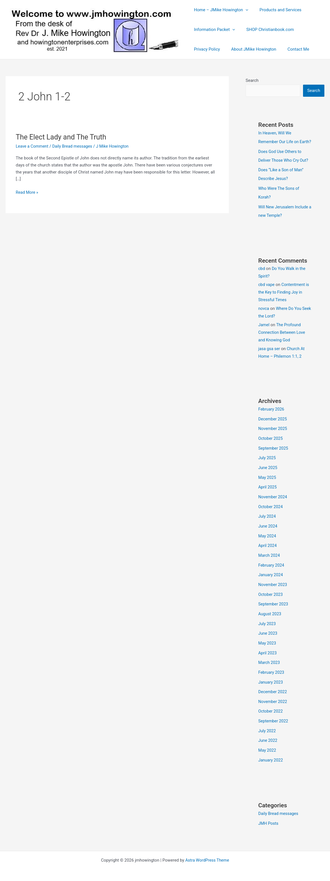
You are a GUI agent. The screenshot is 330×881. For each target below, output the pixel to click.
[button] (244, 10)
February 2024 (271, 567)
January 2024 (271, 576)
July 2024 (267, 519)
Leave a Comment (33, 146)
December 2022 (273, 690)
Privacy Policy (205, 49)
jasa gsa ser (269, 354)
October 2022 (271, 709)
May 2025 (267, 481)
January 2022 (271, 757)
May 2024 (267, 538)
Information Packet (213, 29)
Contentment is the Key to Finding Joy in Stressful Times (284, 298)
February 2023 (271, 671)
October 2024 (271, 510)
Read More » (27, 192)
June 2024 (268, 529)
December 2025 (273, 424)
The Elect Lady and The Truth (63, 137)
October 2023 (271, 595)
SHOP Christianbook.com (266, 29)
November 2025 (273, 434)
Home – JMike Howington (220, 10)
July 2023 (267, 624)
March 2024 (269, 557)
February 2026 (271, 415)
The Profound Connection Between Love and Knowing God (282, 338)
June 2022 (268, 737)
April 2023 (267, 652)
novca (264, 314)
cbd (261, 274)
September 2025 (273, 453)
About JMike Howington (249, 49)
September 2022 (273, 719)
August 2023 (270, 614)
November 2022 (273, 699)
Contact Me (291, 49)
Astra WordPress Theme (207, 856)
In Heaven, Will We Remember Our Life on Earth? (279, 142)
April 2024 (267, 548)
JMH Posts (268, 819)
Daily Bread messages (74, 146)
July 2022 (267, 728)
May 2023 (267, 643)
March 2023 (269, 661)
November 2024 (273, 500)
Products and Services (276, 9)
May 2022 (267, 747)
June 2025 (268, 472)
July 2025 (267, 462)
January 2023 (271, 681)
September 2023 (273, 605)
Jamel (264, 331)
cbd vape (266, 290)
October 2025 (271, 443)
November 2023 (273, 586)
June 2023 (268, 633)
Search (252, 80)
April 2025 (267, 491)
